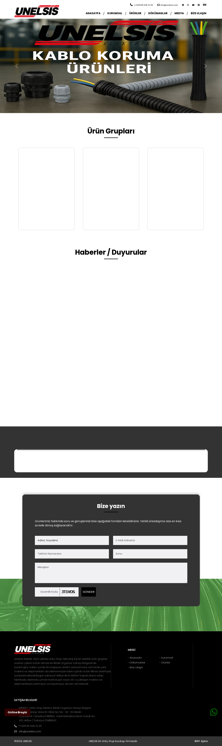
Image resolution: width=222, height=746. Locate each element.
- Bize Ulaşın (135, 667)
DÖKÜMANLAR (158, 13)
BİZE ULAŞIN (198, 13)
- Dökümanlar (136, 662)
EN (204, 5)
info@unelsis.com (30, 731)
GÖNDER (89, 592)
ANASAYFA (93, 13)
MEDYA (179, 13)
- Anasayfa (135, 657)
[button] (115, 13)
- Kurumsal (166, 657)
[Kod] (57, 592)
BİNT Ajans (201, 741)
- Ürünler (164, 662)
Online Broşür (17, 712)
